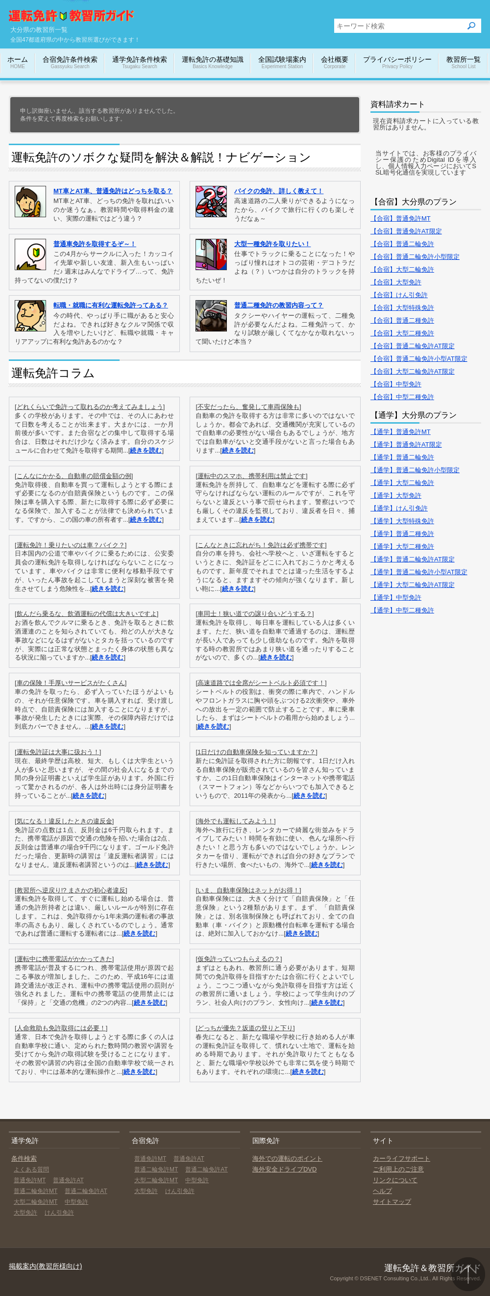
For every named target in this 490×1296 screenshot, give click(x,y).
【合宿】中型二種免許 (402, 397)
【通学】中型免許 (395, 597)
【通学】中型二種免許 (402, 610)
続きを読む (146, 450)
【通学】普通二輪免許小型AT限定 (418, 572)
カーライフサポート (401, 1158)
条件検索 (24, 1158)
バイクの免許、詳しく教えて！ (278, 191)
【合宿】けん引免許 (399, 295)
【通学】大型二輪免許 (402, 482)
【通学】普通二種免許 (402, 533)
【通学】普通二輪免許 (402, 457)
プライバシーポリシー (397, 63)
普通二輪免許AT (86, 1191)
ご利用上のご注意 (398, 1169)
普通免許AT (68, 1180)
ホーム (17, 63)
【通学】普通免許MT (400, 431)
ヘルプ (382, 1190)
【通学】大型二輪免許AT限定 (412, 584)
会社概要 (334, 63)
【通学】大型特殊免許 (402, 521)
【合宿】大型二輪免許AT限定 (412, 371)
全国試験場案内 (282, 63)
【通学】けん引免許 (399, 508)
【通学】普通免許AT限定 (406, 444)
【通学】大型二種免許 (402, 546)
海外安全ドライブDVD (284, 1169)
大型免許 (25, 1212)
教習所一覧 (463, 63)
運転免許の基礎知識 (213, 63)
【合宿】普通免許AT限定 (406, 231)
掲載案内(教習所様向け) (45, 1266)
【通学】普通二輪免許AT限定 (412, 559)
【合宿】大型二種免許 (402, 333)
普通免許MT (30, 1180)
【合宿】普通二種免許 (402, 320)
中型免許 (76, 1201)
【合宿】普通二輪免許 (402, 244)
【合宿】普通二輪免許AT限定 (412, 346)
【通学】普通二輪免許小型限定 (415, 470)
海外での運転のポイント (287, 1158)
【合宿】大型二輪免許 (402, 269)
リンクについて (395, 1180)
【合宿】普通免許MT (400, 218)
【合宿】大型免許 (395, 282)
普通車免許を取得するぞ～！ (94, 244)
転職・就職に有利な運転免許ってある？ (110, 305)
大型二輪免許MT (35, 1201)
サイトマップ (392, 1201)
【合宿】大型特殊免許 (402, 307)
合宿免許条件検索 (70, 63)
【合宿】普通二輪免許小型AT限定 (418, 358)
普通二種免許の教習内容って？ (278, 305)
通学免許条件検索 (139, 63)
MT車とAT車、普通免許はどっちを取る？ (112, 191)
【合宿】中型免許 (395, 384)
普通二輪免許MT (35, 1191)
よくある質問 (31, 1169)
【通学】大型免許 (395, 495)
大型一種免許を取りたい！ (272, 244)
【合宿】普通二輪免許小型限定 (415, 256)
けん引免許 (59, 1212)
